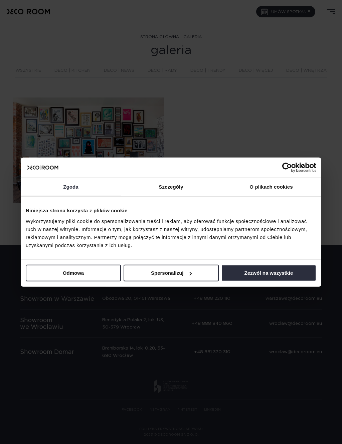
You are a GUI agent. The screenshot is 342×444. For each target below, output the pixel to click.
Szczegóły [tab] (171, 187)
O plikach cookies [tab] (271, 187)
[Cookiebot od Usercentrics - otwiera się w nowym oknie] (287, 168)
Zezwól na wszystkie (268, 273)
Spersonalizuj (171, 273)
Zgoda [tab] (70, 187)
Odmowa (73, 273)
